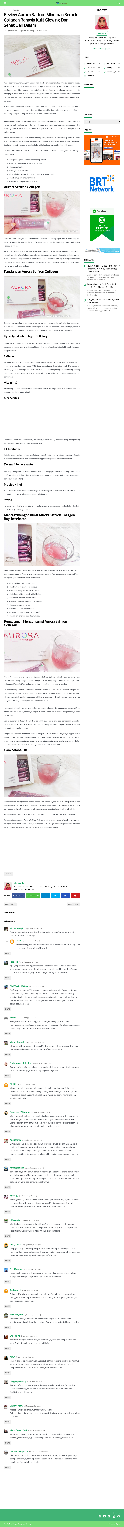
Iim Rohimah (15, 1290)
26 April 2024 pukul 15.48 (30, 1220)
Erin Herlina (15, 1336)
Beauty (9, 873)
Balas (7, 953)
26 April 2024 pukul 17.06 (32, 1269)
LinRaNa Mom (16, 1406)
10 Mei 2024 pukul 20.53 (38, 1451)
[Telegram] (45, 895)
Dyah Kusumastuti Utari (21, 1063)
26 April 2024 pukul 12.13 (28, 1196)
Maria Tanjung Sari (18, 1430)
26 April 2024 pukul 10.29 (34, 1168)
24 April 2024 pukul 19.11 (38, 986)
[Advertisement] (42, 419)
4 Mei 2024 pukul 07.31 (30, 1336)
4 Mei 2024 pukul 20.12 (36, 1381)
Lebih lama (73, 904)
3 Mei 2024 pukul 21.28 (33, 1315)
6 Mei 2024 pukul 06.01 (32, 1406)
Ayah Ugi (14, 1196)
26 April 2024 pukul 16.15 (32, 1245)
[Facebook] (18, 895)
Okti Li (19, 941)
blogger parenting (18, 1381)
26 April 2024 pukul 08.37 (41, 1112)
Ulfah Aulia (15, 1220)
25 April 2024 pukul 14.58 (42, 1063)
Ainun (12, 1357)
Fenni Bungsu (16, 1269)
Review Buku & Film (92, 64)
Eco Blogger (111, 72)
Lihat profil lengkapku (102, 49)
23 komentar (42, 31)
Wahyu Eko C (16, 1245)
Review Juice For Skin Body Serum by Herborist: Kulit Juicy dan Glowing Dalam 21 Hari (103, 269)
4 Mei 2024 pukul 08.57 (25, 1357)
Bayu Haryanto (16, 1315)
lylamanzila (19, 883)
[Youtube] (118, 1517)
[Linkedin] (65, 895)
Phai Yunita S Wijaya (19, 986)
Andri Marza (15, 1140)
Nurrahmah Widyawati (20, 1112)
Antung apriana (17, 1168)
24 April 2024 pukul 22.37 (28, 1018)
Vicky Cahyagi (16, 928)
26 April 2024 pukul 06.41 (26, 1084)
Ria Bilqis (14, 962)
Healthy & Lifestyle (92, 76)
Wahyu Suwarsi (17, 1042)
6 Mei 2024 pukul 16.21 (36, 1430)
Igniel (118, 1524)
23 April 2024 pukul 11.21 (32, 928)
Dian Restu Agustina (19, 1451)
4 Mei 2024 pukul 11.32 (31, 941)
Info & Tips (111, 64)
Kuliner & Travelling (92, 68)
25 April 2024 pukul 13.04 (34, 1042)
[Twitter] (33, 895)
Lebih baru (10, 904)
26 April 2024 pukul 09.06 (31, 1140)
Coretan (90, 72)
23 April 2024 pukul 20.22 (28, 962)
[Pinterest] (75, 895)
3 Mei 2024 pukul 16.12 (31, 1290)
